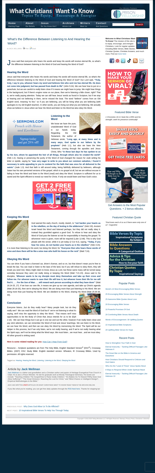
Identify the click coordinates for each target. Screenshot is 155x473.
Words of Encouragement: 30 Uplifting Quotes (124, 320)
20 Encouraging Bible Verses (117, 304)
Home (12, 23)
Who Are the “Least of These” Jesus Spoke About (125, 366)
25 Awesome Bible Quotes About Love (121, 299)
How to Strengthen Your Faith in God (120, 343)
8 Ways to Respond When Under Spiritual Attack (125, 370)
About (30, 23)
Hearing (19, 360)
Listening (40, 360)
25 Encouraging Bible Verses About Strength (123, 294)
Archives (68, 23)
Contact (101, 23)
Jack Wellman (15, 48)
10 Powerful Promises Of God (117, 309)
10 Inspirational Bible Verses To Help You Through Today (44, 410)
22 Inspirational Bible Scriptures (118, 325)
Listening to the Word (53, 360)
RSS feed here (74, 389)
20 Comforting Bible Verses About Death (121, 314)
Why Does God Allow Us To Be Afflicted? (41, 406)
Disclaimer (139, 418)
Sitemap (122, 418)
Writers (85, 23)
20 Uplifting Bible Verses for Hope (119, 330)
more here (122, 54)
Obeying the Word (68, 360)
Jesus (45, 23)
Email (34, 48)
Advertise (146, 418)
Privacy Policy (130, 418)
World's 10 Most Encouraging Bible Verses (122, 289)
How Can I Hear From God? (55, 342)
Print (26, 48)
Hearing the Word (29, 360)
